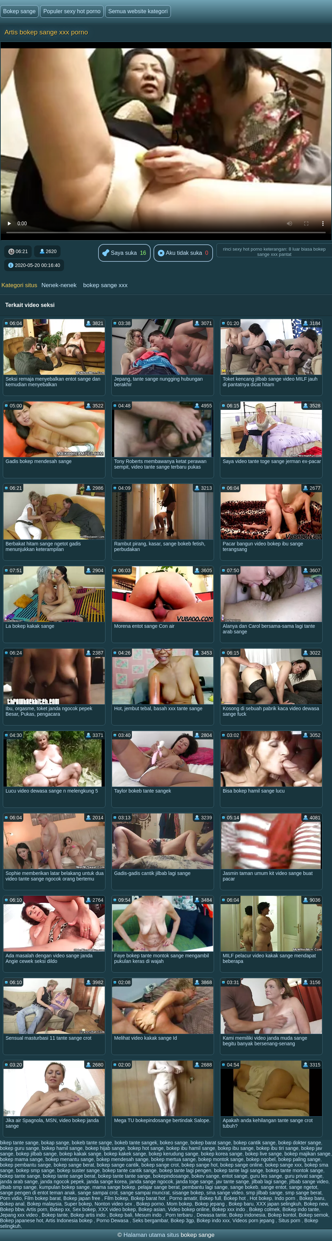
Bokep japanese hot (21, 1220)
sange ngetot (303, 1187)
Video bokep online (189, 1209)
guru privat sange (303, 1176)
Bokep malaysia (44, 1204)
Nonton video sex (114, 1204)
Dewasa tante (212, 1215)
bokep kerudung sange (173, 1154)
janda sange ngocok (151, 1181)
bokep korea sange (222, 1154)
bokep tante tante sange (124, 1176)
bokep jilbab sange (36, 1154)
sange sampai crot (97, 1192)
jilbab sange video (308, 1181)
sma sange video (224, 1192)
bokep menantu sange (70, 1159)
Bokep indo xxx (213, 1220)
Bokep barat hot (149, 1198)
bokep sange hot (200, 1165)
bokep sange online (241, 1165)
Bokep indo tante (301, 1209)
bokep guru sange (19, 1148)
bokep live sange (263, 1154)
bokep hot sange (146, 1148)
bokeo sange (174, 1142)
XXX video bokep (117, 1209)
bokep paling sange (299, 1159)
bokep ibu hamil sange (190, 1148)
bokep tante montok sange (294, 1170)
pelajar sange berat (159, 1187)
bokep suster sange (78, 1170)
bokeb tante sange (92, 1142)
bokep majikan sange (307, 1154)
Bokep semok (314, 1215)
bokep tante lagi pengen (185, 1170)
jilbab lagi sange (269, 1181)
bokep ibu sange (236, 1148)
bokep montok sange (221, 1159)
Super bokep (78, 1204)
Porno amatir (183, 1198)
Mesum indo (149, 1215)
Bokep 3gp (182, 1220)
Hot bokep (261, 1198)
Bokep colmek (264, 1209)
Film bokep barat (42, 1198)
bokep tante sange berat (69, 1176)
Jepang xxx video (19, 1215)
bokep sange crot (160, 1165)
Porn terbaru (180, 1215)
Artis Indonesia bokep (70, 1220)
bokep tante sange (20, 1176)
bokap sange (55, 1142)
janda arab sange (19, 1181)
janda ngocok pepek (62, 1181)
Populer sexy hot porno (72, 11)
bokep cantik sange (255, 1142)
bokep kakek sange (125, 1154)
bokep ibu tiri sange (277, 1148)
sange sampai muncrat (145, 1192)
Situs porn (290, 1220)
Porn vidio (11, 1198)
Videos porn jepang (254, 1220)
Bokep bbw (12, 1209)
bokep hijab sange (105, 1148)
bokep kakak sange (80, 1154)
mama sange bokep (113, 1187)
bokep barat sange (210, 1142)
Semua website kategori (138, 11)
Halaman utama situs (151, 1235)
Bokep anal (12, 1204)
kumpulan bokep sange (64, 1187)
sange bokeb (244, 1187)
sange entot (273, 1187)
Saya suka (119, 253)
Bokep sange (19, 11)
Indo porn (286, 1198)
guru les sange (266, 1176)
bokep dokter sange (299, 1142)
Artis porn (36, 1209)
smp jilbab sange (264, 1192)
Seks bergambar (150, 1220)
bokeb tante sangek (135, 1142)
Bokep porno (150, 1204)
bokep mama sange (21, 1159)
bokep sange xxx (105, 285)
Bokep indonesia (247, 1215)
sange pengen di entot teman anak (37, 1192)
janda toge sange (194, 1181)
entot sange (234, 1176)
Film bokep (116, 1198)
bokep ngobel (261, 1159)
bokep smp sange (35, 1170)
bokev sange (205, 1176)
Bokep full (210, 1198)
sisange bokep (188, 1192)
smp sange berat (303, 1192)
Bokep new (316, 1204)
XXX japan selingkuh (278, 1204)
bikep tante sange (19, 1142)
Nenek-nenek (59, 285)
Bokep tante (55, 1215)
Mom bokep (179, 1204)
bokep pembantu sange (25, 1165)
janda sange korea (107, 1181)
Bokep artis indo (88, 1215)
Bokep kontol (282, 1215)
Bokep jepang (210, 1204)
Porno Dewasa (113, 1220)
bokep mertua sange (173, 1159)
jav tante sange (232, 1181)
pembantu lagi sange (205, 1187)
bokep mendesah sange (122, 1159)
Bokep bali (120, 1215)
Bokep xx (60, 1209)
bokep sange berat (74, 1165)
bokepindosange (171, 1176)
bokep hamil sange (62, 1148)
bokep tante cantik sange (129, 1170)
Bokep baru (311, 1198)
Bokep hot (235, 1198)
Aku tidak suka (180, 253)
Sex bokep (84, 1209)
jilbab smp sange (18, 1187)
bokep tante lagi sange (238, 1170)
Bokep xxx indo (229, 1209)
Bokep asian (152, 1209)
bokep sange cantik (118, 1165)
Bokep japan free (82, 1198)
